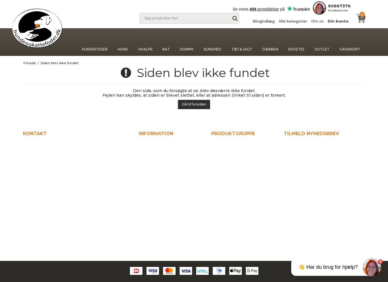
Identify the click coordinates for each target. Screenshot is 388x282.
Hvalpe (145, 42)
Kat (166, 42)
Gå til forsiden (194, 104)
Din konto (338, 21)
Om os (317, 21)
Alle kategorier (293, 21)
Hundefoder (95, 42)
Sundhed (212, 42)
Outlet (321, 42)
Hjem (145, 145)
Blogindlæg (264, 21)
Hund (122, 42)
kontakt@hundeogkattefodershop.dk (67, 196)
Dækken (270, 42)
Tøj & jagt (241, 42)
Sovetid (296, 42)
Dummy (187, 42)
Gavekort (349, 42)
